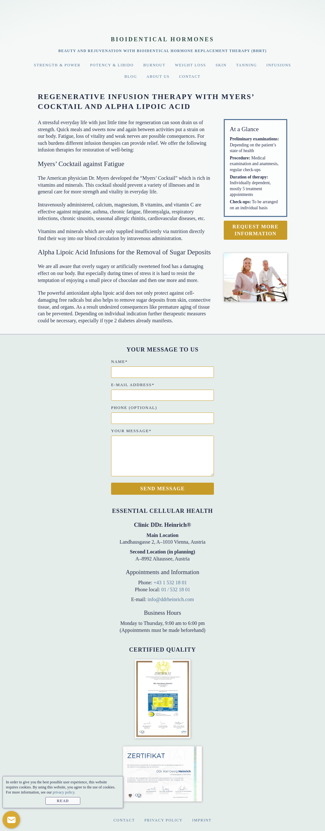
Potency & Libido (112, 65)
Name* (119, 361)
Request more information (255, 230)
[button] (11, 819)
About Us (158, 76)
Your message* (131, 431)
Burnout (154, 65)
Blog (130, 76)
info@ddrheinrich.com (171, 599)
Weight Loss (190, 65)
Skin (221, 65)
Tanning (246, 65)
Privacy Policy (163, 820)
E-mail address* (132, 385)
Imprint (201, 820)
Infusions (278, 65)
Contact (189, 76)
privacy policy (63, 792)
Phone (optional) (134, 407)
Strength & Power (57, 65)
